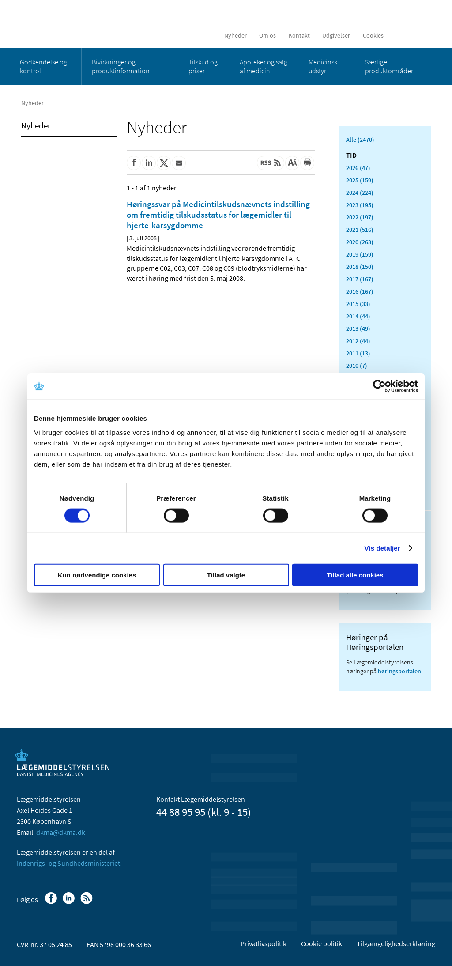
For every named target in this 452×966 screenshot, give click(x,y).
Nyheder (235, 35)
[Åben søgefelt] (421, 35)
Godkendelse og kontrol (43, 66)
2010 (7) (356, 366)
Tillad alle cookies (355, 574)
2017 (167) (359, 279)
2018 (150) (359, 267)
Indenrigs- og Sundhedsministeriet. (69, 863)
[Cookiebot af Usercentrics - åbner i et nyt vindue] (379, 386)
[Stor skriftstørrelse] (292, 163)
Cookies (373, 35)
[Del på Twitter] (164, 163)
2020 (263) (359, 242)
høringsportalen (399, 671)
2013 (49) (358, 328)
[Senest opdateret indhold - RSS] (270, 163)
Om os (267, 35)
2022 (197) (359, 217)
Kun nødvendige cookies (97, 574)
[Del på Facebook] (134, 163)
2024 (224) (359, 192)
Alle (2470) (360, 139)
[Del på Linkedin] (149, 163)
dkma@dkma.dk (60, 832)
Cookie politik (321, 943)
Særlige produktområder (389, 66)
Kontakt (299, 35)
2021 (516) (359, 230)
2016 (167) (359, 291)
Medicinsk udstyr (323, 66)
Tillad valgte (226, 574)
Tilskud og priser (203, 66)
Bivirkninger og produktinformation (121, 66)
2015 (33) (358, 304)
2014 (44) (358, 316)
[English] (400, 35)
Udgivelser (336, 35)
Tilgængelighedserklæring (396, 943)
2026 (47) (358, 168)
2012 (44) (358, 341)
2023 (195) (359, 205)
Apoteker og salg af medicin (263, 66)
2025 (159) (359, 180)
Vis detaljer (382, 548)
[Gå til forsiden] (81, 23)
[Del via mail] (179, 163)
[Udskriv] (307, 163)
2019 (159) (359, 254)
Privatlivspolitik (263, 943)
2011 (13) (358, 353)
